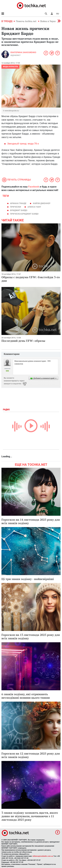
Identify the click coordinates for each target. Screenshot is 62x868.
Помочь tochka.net (26, 21)
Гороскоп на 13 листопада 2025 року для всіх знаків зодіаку (30, 636)
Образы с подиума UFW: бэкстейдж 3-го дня (30, 279)
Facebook (33, 186)
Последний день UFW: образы (23, 341)
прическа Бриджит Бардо (24, 214)
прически (15, 207)
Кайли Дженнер (41, 203)
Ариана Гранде (18, 203)
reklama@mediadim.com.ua (42, 856)
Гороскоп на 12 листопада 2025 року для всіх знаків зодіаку (30, 755)
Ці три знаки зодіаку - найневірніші (27, 579)
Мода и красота (10, 67)
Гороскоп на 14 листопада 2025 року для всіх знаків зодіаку (30, 521)
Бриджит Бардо (18, 210)
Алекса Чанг (34, 207)
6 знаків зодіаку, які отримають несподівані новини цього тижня (25, 696)
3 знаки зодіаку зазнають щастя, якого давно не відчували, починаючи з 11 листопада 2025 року (29, 816)
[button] (52, 13)
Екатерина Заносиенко (23, 52)
